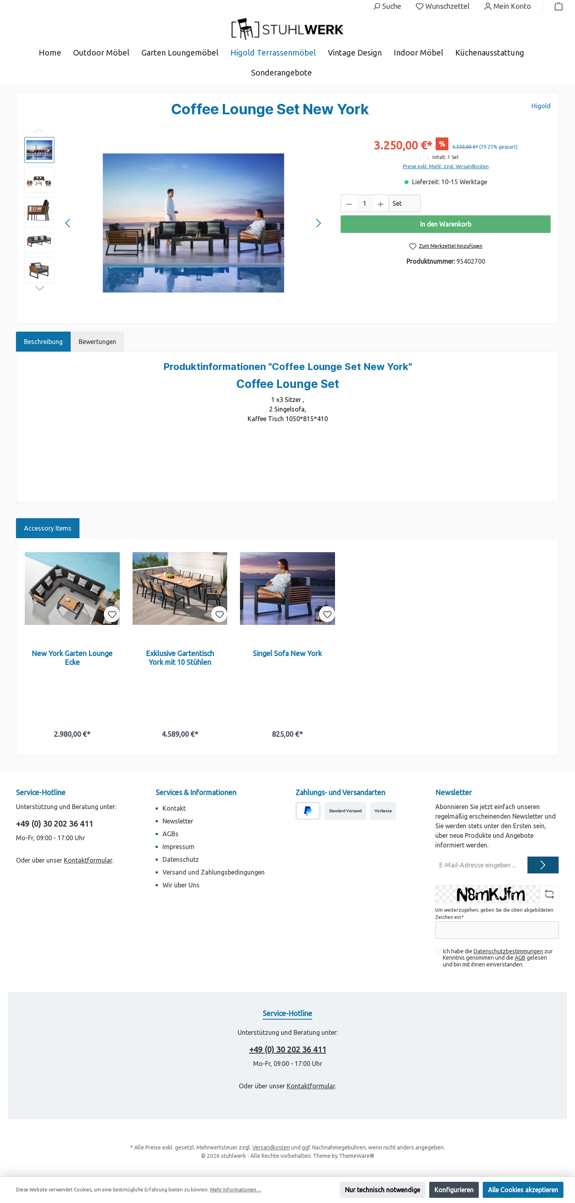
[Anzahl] (365, 203)
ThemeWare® (356, 1156)
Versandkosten (271, 1147)
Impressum (178, 846)
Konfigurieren (454, 1189)
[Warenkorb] (556, 6)
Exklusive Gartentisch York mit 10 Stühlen (180, 657)
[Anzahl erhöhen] (381, 203)
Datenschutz (181, 859)
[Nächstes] (318, 223)
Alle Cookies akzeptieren (523, 1189)
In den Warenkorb (445, 224)
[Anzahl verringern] (349, 203)
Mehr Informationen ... (235, 1189)
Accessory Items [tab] (47, 528)
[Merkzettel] (442, 6)
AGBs (170, 833)
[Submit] (543, 865)
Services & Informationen (196, 792)
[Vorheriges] (68, 223)
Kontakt (174, 808)
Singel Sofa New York (287, 653)
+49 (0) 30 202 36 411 (54, 823)
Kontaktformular (88, 860)
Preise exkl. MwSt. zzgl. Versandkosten (446, 166)
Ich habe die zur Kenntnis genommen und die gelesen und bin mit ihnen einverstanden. (498, 958)
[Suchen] (386, 6)
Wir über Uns (181, 885)
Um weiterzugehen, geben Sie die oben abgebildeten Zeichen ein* (494, 913)
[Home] (56, 53)
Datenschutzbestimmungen (508, 951)
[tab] (43, 342)
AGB (520, 957)
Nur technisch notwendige (382, 1189)
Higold (541, 105)
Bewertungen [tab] (97, 341)
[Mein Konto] (507, 6)
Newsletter (178, 821)
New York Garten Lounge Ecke (72, 657)
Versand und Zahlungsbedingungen (214, 872)
